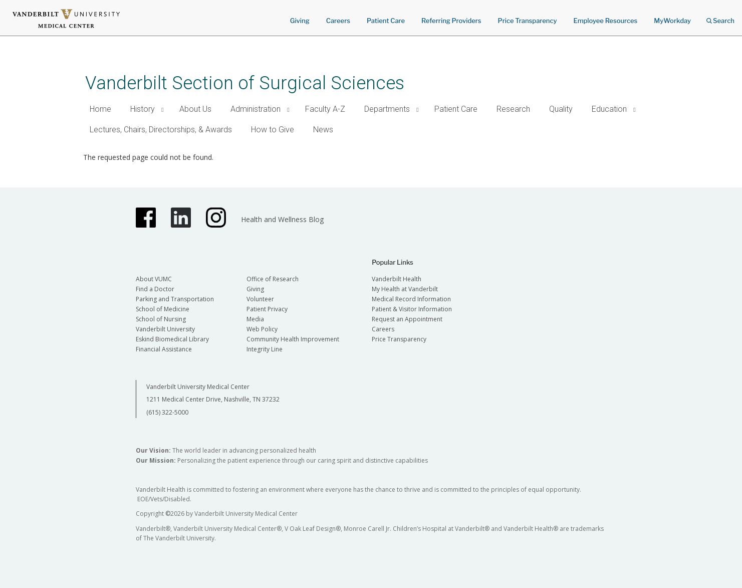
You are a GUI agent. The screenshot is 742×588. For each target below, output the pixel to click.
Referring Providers (451, 21)
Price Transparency (527, 21)
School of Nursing (161, 319)
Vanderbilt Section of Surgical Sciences (244, 83)
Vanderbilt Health (396, 279)
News (323, 129)
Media (255, 319)
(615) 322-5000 (167, 412)
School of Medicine (162, 309)
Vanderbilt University (165, 329)
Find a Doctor (155, 289)
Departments (387, 109)
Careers (338, 21)
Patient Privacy (267, 309)
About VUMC (154, 279)
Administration (255, 109)
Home (100, 109)
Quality (561, 109)
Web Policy (262, 329)
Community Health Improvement (292, 339)
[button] (163, 109)
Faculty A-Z (325, 109)
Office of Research (272, 279)
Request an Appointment (407, 319)
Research (513, 109)
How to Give (272, 129)
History (142, 109)
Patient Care (386, 21)
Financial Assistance (164, 349)
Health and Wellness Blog (282, 219)
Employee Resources (605, 21)
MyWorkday (672, 21)
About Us (195, 109)
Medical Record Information (411, 299)
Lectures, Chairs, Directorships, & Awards (161, 129)
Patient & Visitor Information (412, 309)
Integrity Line (264, 349)
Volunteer (260, 299)
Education (609, 109)
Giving (300, 21)
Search (720, 17)
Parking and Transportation (175, 299)
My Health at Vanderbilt (405, 289)
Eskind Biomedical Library (172, 339)
